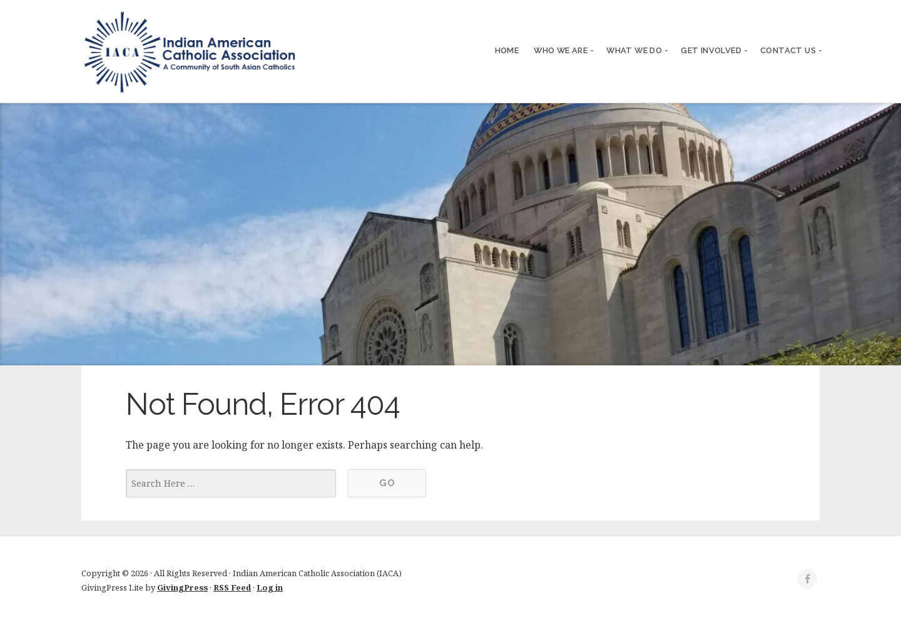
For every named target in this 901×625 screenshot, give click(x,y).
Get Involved (711, 50)
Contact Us (788, 50)
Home (507, 50)
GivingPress (182, 587)
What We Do (634, 50)
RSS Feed (232, 587)
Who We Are (561, 50)
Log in (270, 587)
